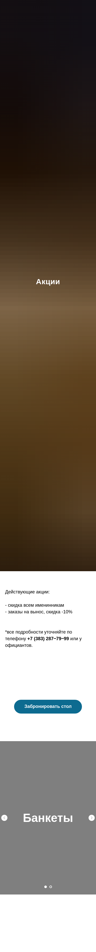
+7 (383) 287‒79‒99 (48, 638)
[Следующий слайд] (92, 818)
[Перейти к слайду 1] (45, 887)
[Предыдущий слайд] (4, 818)
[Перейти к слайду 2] (50, 887)
